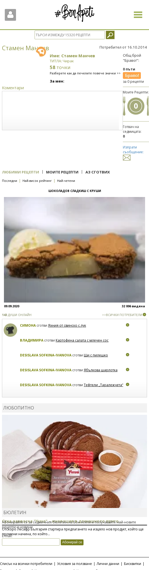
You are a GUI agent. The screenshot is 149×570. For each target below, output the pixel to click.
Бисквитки (132, 563)
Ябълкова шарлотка (101, 370)
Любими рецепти (20, 172)
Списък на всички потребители (26, 563)
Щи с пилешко (96, 355)
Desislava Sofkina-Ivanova (45, 355)
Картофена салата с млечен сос (82, 340)
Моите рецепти (62, 172)
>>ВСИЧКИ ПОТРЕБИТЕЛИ (122, 315)
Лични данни (108, 563)
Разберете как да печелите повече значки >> (85, 73)
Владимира (31, 340)
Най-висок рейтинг (37, 180)
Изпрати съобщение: (133, 152)
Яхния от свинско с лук (67, 325)
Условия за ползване (74, 563)
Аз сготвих (97, 172)
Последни (9, 180)
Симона (28, 325)
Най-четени (66, 180)
